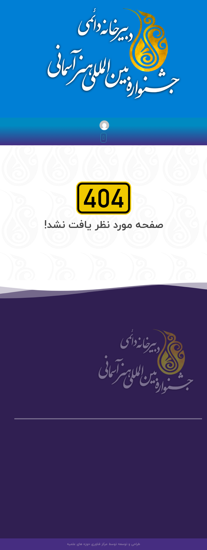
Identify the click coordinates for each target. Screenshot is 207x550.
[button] (103, 138)
